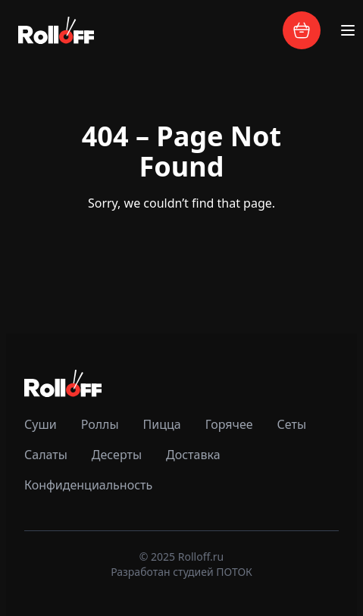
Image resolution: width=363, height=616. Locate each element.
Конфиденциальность (88, 485)
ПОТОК (234, 571)
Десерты (117, 454)
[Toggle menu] (348, 30)
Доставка (193, 454)
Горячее (229, 424)
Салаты (45, 454)
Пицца (162, 424)
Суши (40, 424)
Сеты (291, 424)
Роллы (100, 424)
